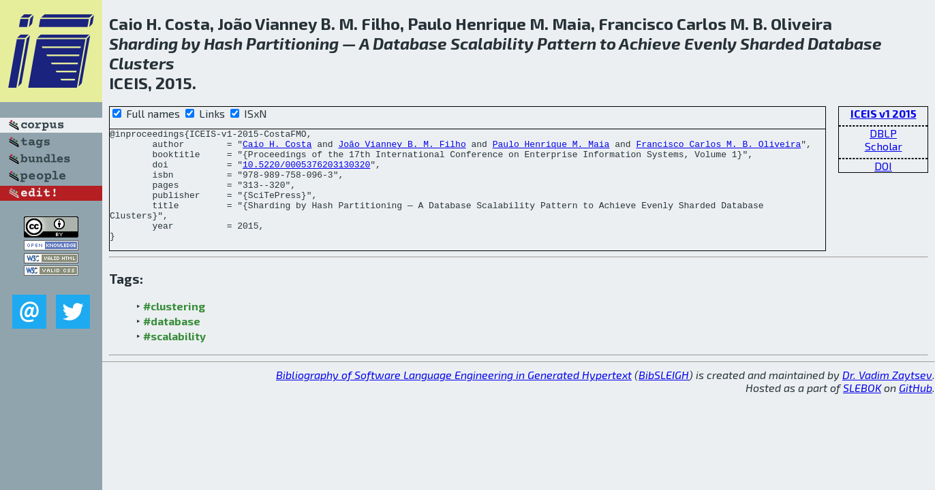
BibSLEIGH (664, 397)
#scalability (174, 358)
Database (410, 43)
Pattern (566, 43)
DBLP (883, 133)
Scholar (883, 146)
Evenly (710, 43)
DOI (883, 165)
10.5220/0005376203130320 (306, 172)
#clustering (174, 328)
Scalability (492, 43)
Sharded (772, 43)
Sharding (143, 43)
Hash (223, 43)
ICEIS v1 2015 (883, 113)
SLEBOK (862, 410)
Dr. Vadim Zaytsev (887, 397)
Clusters (141, 63)
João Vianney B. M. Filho (401, 148)
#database (171, 343)
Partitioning (292, 43)
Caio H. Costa (277, 148)
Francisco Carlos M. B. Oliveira (718, 148)
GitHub (915, 410)
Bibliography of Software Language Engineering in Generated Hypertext (454, 397)
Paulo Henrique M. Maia (551, 148)
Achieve (650, 43)
